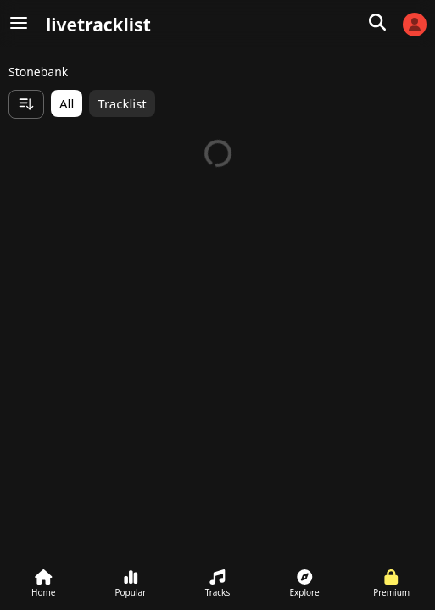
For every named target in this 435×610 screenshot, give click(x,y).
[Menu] (18, 24)
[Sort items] (26, 104)
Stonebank (38, 72)
